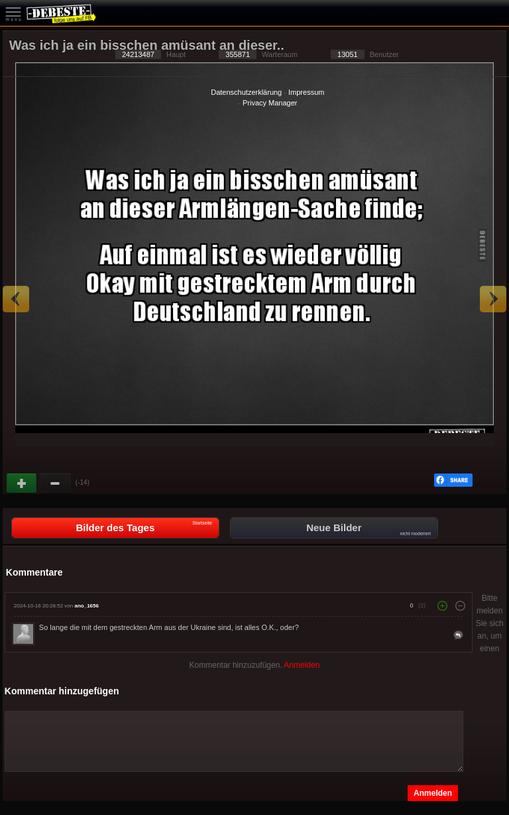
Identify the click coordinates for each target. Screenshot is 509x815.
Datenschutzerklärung (246, 92)
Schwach (55, 483)
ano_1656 (86, 606)
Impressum (306, 92)
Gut (22, 483)
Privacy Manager (270, 103)
